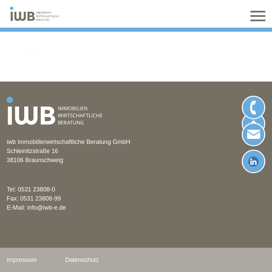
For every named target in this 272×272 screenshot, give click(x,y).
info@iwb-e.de (46, 207)
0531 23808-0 (36, 189)
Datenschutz (82, 259)
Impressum (22, 259)
